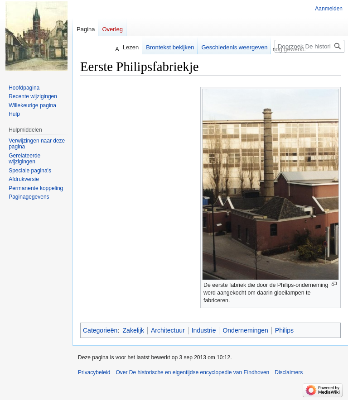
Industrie (204, 330)
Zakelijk (133, 330)
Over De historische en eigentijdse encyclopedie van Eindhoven (192, 372)
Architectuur (168, 330)
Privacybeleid (94, 372)
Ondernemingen (245, 330)
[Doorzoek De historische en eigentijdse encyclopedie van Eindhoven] (309, 46)
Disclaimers (289, 372)
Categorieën (100, 330)
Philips (284, 330)
